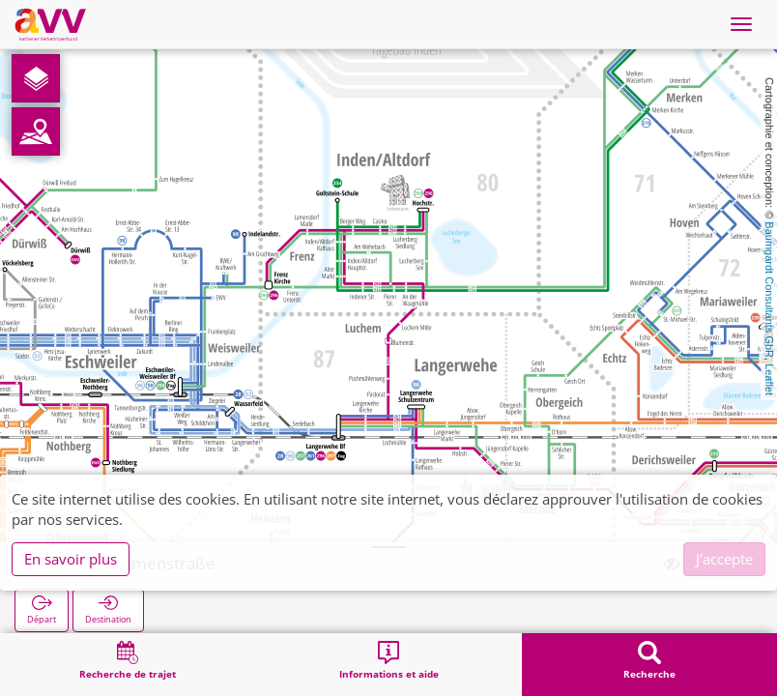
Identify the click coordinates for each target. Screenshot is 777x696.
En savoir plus (70, 558)
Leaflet (769, 379)
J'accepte (724, 558)
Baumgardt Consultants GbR (769, 289)
